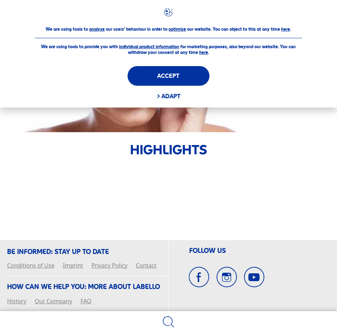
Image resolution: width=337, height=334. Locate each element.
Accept (168, 76)
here (285, 29)
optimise (177, 29)
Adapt (171, 96)
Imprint (73, 265)
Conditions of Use (31, 265)
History (16, 301)
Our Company (53, 301)
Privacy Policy (110, 265)
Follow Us (207, 251)
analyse (97, 29)
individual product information (149, 47)
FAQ (86, 301)
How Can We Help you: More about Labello (83, 287)
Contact (146, 265)
